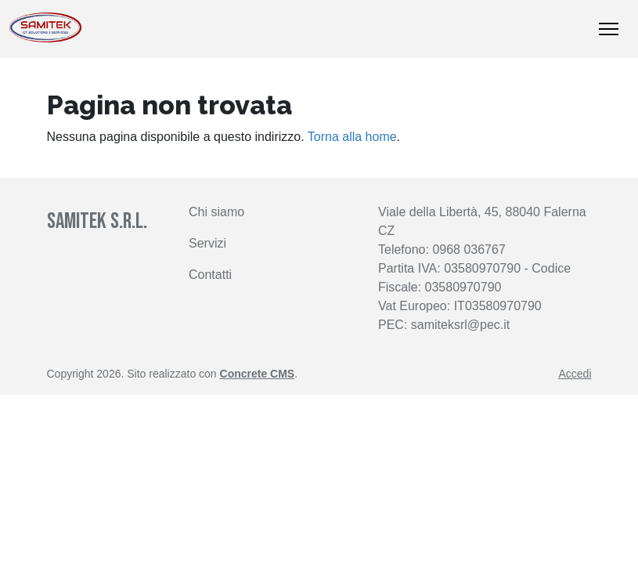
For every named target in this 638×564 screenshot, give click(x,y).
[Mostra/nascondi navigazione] (609, 29)
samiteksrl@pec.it (460, 324)
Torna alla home (352, 136)
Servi (203, 243)
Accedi (574, 373)
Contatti (210, 274)
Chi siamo (216, 212)
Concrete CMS (257, 373)
